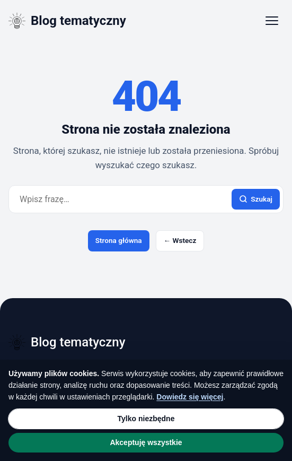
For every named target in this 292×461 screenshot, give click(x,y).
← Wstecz (180, 240)
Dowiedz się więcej (189, 397)
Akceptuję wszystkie (146, 442)
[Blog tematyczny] (67, 21)
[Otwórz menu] (272, 20)
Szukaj (255, 199)
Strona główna (118, 240)
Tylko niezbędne (146, 418)
